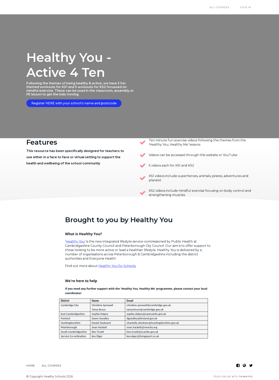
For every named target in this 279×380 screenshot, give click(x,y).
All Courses (225, 7)
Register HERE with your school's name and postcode (73, 103)
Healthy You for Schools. (117, 264)
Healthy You (75, 240)
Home (30, 363)
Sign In (247, 7)
